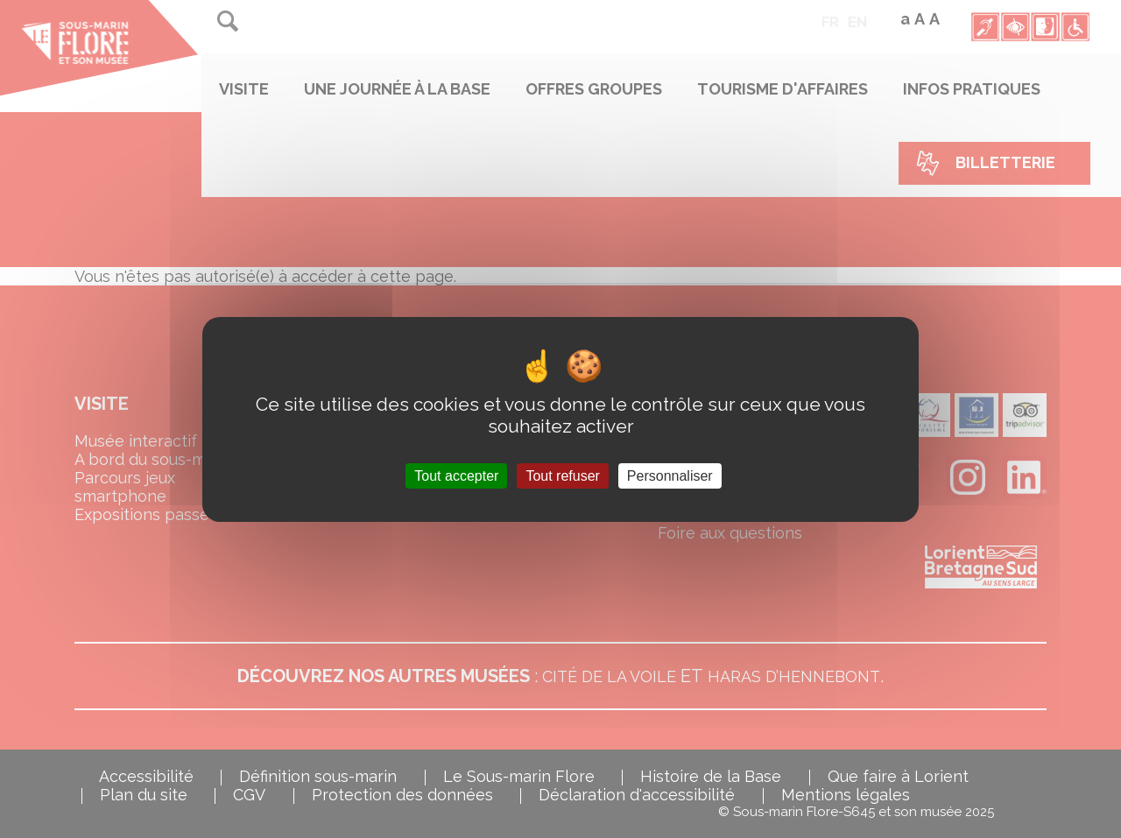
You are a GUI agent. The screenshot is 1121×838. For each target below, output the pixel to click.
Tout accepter (456, 475)
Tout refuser (562, 475)
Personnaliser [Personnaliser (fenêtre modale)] (670, 475)
